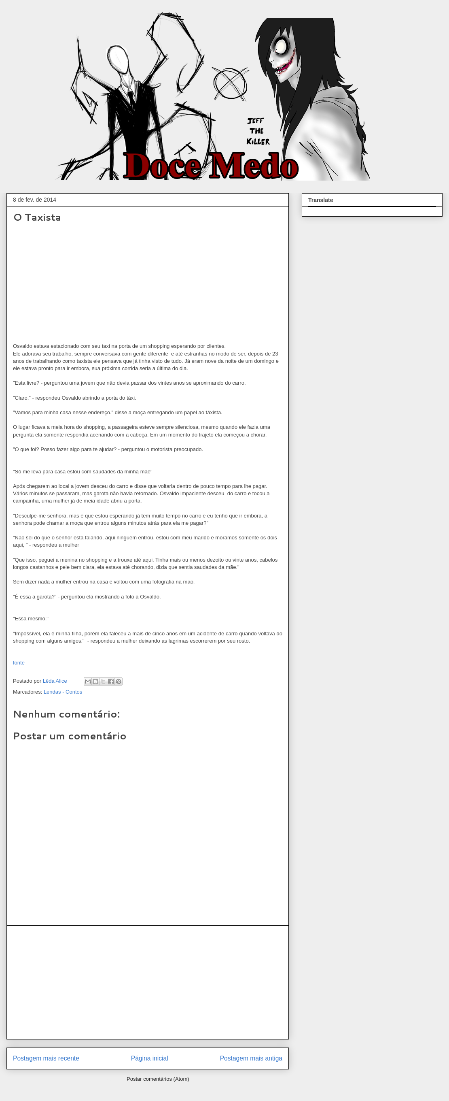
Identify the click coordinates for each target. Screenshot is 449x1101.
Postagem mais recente (46, 1058)
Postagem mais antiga (251, 1058)
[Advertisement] (147, 982)
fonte (19, 663)
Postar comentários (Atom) (158, 1079)
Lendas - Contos (63, 692)
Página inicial (149, 1058)
